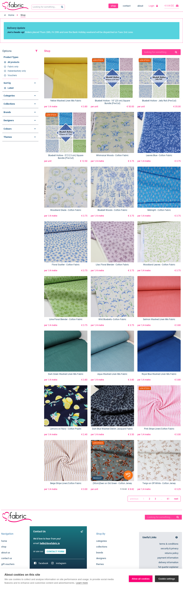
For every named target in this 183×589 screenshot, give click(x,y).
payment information (167, 557)
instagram (61, 563)
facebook (43, 563)
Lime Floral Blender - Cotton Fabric (65, 319)
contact (126, 5)
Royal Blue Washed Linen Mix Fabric (159, 374)
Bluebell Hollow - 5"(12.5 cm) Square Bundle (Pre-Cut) (65, 156)
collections (101, 546)
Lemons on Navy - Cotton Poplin (65, 429)
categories (101, 541)
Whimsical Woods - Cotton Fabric (112, 155)
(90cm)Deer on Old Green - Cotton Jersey (112, 483)
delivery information (168, 562)
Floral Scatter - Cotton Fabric (66, 264)
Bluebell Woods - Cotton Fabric (112, 210)
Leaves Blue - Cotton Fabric (159, 155)
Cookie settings (167, 579)
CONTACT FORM (55, 551)
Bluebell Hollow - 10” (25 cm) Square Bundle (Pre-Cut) (112, 102)
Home (11, 15)
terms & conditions (168, 543)
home (4, 541)
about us (5, 552)
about (140, 5)
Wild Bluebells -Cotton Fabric (112, 319)
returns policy (171, 553)
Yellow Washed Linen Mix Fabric (65, 100)
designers (101, 558)
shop (113, 5)
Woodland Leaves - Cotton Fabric (159, 264)
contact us (6, 558)
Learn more (82, 583)
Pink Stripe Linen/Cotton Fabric (159, 429)
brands (99, 552)
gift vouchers (7, 564)
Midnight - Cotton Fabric (159, 210)
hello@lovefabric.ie (50, 543)
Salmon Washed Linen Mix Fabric (159, 319)
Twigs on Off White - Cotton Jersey (159, 483)
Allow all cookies (141, 579)
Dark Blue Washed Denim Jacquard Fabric (112, 429)
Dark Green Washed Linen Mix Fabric (65, 374)
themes (100, 564)
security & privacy (169, 548)
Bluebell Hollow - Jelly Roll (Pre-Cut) (159, 100)
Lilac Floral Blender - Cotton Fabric (112, 264)
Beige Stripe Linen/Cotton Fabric (65, 483)
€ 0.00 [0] (172, 5)
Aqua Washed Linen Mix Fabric (112, 374)
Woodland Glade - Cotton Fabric (65, 210)
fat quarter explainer (168, 567)
